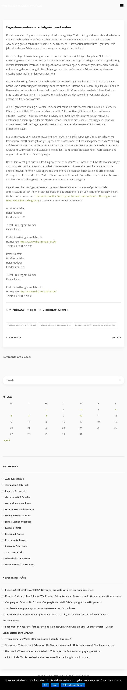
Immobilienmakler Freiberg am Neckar (57, 196)
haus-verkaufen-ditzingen (22, 325)
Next (115, 337)
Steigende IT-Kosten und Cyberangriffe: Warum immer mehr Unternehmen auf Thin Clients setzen (59, 645)
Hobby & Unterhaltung (17, 515)
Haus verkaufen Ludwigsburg (22, 200)
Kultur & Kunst (13, 527)
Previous (15, 337)
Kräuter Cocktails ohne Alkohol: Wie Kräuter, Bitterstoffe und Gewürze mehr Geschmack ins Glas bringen (63, 596)
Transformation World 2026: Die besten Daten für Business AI (38, 638)
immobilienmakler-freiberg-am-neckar (95, 325)
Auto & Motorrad (14, 478)
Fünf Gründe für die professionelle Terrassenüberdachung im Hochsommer (47, 657)
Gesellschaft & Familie (56, 309)
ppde (33, 309)
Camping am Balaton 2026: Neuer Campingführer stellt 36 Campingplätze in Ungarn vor (53, 602)
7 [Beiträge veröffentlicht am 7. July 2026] (28, 415)
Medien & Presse (14, 533)
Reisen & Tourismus (16, 546)
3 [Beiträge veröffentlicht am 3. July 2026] (81, 409)
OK (45, 685)
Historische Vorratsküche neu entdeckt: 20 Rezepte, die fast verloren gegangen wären (53, 651)
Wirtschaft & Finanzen (17, 558)
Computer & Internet (16, 484)
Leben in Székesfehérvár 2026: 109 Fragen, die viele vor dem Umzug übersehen (49, 589)
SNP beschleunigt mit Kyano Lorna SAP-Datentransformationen (40, 608)
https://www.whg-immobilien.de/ (38, 241)
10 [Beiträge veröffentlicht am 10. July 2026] (81, 415)
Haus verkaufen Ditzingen (95, 196)
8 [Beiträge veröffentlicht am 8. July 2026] (46, 415)
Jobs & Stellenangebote (18, 521)
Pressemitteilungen (16, 540)
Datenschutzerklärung (73, 685)
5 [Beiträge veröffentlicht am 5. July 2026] (115, 409)
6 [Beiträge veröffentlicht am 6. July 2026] (11, 415)
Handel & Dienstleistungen (20, 509)
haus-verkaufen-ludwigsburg (55, 325)
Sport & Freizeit (14, 552)
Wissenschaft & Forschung (19, 564)
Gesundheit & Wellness (18, 503)
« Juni (6, 440)
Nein (55, 685)
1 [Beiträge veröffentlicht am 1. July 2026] (46, 409)
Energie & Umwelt (15, 491)
